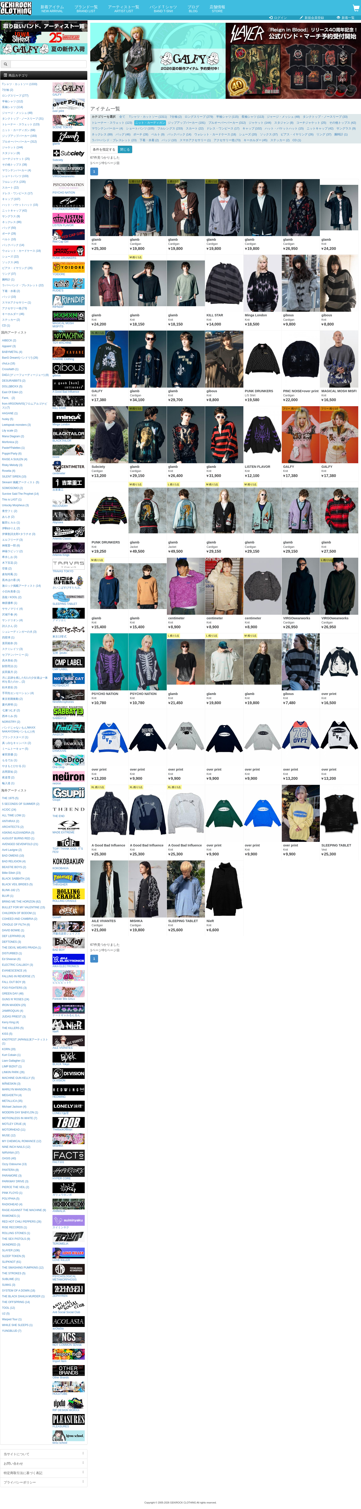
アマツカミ (68, 615)
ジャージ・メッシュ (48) (283, 116)
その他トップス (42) (342, 122)
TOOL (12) (8, 1307)
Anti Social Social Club (68, 1307)
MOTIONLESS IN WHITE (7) (19, 1118)
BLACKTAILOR (68, 435)
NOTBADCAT (68, 680)
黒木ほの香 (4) (11, 580)
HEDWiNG (68, 1091)
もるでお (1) (9, 760)
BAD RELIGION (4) (14, 861)
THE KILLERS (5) (13, 1028)
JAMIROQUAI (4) (12, 1010)
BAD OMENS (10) (13, 855)
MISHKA (68, 1140)
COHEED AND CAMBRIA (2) (19, 918)
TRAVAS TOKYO (68, 566)
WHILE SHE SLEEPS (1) (17, 1325)
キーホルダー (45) (256, 140)
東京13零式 (68, 631)
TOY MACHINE (68, 337)
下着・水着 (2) (149, 140)
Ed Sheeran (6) (11, 959)
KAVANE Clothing (68, 354)
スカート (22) (195, 128)
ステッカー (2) (280, 140)
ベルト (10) (9, 239)
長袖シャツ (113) (253, 116)
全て (122, 116)
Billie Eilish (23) (11, 873)
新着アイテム (52, 9)
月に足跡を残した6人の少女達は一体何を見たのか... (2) (25, 679)
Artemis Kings (68, 550)
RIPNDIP (68, 301)
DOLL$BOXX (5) (12, 386)
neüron (68, 778)
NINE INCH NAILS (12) (16, 1147)
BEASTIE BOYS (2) (14, 867)
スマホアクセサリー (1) (195, 140)
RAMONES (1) (11, 1215)
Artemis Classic (68, 533)
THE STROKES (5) (14, 1273)
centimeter (68, 468)
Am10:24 (68, 729)
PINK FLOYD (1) (12, 1193)
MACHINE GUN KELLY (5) (18, 1078)
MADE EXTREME (68, 827)
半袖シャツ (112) (12, 101)
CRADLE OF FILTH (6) (16, 924)
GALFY (68, 89)
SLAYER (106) (11, 1250)
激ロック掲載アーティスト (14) (21, 585)
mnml (68, 452)
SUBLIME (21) (11, 1279)
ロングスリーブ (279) (199, 116)
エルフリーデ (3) (12, 539)
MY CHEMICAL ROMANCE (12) (21, 1141)
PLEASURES (68, 1421)
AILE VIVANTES (68, 1042)
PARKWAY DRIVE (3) (15, 1181)
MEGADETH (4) (12, 1095)
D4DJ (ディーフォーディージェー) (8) (25, 375)
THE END (68, 811)
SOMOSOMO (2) (12, 488)
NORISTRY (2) (11, 721)
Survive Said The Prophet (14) (20, 493)
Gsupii (68, 794)
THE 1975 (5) (10, 798)
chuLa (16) (8, 363)
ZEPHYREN (68, 1290)
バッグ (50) (9, 227)
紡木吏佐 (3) (9, 687)
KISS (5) (7, 1033)
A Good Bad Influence (68, 386)
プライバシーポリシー (44, 1482)
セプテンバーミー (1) (15, 654)
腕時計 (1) (341, 134)
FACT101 (68, 1157)
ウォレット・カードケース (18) (215, 134)
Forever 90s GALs (68, 993)
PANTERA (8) (10, 1170)
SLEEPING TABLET (68, 599)
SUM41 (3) (8, 1284)
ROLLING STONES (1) (16, 1233)
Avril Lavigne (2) (12, 850)
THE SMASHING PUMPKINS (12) (23, 1267)
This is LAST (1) (12, 499)
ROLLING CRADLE (68, 896)
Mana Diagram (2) (13, 436)
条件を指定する (104, 149)
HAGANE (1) (10, 413)
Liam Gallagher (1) (13, 1060)
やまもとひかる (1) (14, 766)
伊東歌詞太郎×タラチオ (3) (18, 534)
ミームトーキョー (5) (15, 748)
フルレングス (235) (14, 181)
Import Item (68, 1356)
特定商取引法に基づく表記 (44, 1473)
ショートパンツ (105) (140, 128)
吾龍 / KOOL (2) (11, 597)
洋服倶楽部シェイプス (68, 928)
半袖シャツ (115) (227, 116)
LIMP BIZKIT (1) (12, 1066)
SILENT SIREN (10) (14, 476)
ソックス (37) (269, 134)
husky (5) (7, 419)
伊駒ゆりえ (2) (11, 528)
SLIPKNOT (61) (11, 1261)
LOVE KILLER (68, 1255)
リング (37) (323, 134)
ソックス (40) (10, 262)
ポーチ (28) (140, 134)
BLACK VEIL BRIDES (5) (17, 884)
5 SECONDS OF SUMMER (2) (21, 804)
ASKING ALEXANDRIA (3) (18, 832)
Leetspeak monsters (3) (16, 424)
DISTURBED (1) (12, 953)
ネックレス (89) (102, 134)
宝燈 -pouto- (68, 647)
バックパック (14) (179, 134)
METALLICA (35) (12, 1101)
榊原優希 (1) (9, 603)
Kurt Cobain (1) (11, 1055)
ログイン (278, 18)
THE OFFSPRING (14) (16, 1302)
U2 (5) (6, 1313)
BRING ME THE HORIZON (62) (21, 901)
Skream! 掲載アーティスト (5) (20, 482)
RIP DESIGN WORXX (68, 1405)
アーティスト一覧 (123, 9)
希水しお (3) (9, 557)
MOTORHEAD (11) (14, 1129)
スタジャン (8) (284, 122)
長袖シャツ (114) (12, 107)
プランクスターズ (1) (15, 737)
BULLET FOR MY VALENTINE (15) (23, 907)
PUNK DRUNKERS (68, 253)
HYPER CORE (68, 1173)
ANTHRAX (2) (10, 821)
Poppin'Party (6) (12, 453)
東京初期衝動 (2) (12, 698)
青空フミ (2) (9, 511)
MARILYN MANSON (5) (16, 1089)
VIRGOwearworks (68, 171)
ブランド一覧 (86, 9)
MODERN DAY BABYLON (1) (20, 1112)
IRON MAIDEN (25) (14, 1005)
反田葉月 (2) (9, 672)
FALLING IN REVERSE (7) (18, 976)
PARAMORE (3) (12, 1175)
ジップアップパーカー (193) (19, 135)
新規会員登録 (312, 18)
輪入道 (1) (8, 783)
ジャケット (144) (260, 122)
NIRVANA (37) (11, 1152)
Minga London (68, 419)
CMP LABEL (68, 664)
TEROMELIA (68, 1238)
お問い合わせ (44, 1463)
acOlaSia (68, 1323)
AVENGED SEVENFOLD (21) (20, 844)
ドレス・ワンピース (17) (223, 128)
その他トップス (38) (14, 164)
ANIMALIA (68, 1206)
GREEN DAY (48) (12, 993)
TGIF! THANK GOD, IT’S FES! (68, 845)
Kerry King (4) (10, 1022)
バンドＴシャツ (163, 9)
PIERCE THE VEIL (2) (15, 1187)
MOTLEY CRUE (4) (14, 1124)
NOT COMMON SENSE (68, 1339)
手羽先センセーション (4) (18, 693)
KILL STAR (68, 403)
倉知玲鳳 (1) (9, 574)
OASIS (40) (9, 1158)
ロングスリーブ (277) (15, 95)
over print (68, 106)
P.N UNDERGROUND (68, 204)
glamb (68, 138)
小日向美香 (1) (11, 591)
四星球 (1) (8, 637)
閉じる (125, 149)
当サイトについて (44, 1454)
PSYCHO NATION (68, 187)
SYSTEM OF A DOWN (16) (18, 1290)
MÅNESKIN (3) (11, 1083)
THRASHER (68, 879)
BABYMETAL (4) (12, 352)
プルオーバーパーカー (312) (227, 122)
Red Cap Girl (68, 236)
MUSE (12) (9, 1135)
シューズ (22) (10, 256)
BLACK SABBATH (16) (16, 878)
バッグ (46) (123, 134)
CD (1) (297, 140)
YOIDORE (68, 269)
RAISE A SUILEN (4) (14, 459)
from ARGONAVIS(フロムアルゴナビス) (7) (24, 405)
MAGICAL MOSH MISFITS (68, 319)
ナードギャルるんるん (68, 1010)
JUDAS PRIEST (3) (14, 1016)
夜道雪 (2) (8, 777)
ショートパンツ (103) (15, 176)
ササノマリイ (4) (12, 608)
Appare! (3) (9, 346)
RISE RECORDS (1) (14, 1227)
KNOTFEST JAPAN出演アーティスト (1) (25, 1041)
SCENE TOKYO (68, 122)
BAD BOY (68, 944)
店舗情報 (217, 9)
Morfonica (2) (10, 442)
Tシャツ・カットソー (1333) (19, 84)
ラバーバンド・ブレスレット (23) (114, 140)
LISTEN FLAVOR (68, 220)
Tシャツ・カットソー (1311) (148, 116)
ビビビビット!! (68, 977)
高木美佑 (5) (9, 660)
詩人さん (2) (9, 626)
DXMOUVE (68, 745)
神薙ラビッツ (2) (12, 551)
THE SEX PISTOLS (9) (16, 1238)
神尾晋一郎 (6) (11, 545)
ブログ (193, 9)
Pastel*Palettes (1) (13, 447)
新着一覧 (346, 18)
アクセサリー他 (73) (227, 140)
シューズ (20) (248, 134)
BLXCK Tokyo (68, 1059)
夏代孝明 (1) (9, 704)
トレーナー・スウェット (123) (112, 122)
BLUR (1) (8, 895)
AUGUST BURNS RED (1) (18, 838)
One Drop (68, 762)
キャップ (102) (252, 128)
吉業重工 (68, 484)
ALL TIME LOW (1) (13, 815)
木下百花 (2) (9, 562)
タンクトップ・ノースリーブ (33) (325, 116)
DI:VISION (68, 1075)
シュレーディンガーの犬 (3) (19, 631)
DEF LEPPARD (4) (13, 936)
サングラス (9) (346, 128)
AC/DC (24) (9, 809)
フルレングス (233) (170, 128)
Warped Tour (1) (12, 1319)
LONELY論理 (68, 1108)
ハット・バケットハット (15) (284, 128)
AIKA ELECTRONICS (68, 961)
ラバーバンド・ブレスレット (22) (23, 285)
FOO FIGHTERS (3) (14, 987)
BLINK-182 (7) (11, 890)
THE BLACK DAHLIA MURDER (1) (23, 1296)
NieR (68, 1026)
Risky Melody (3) (12, 465)
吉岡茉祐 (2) (9, 771)
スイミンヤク (68, 1222)
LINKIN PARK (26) (13, 1072)
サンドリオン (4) (12, 620)
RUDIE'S (68, 285)
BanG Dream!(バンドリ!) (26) (20, 357)
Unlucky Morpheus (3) (15, 505)
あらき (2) (8, 516)
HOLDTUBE (68, 1388)
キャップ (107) (11, 199)
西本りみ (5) (9, 716)
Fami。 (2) (8, 398)
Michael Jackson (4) (14, 1106)
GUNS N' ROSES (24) (15, 999)
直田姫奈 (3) (9, 643)
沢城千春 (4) (9, 614)
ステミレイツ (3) (12, 649)
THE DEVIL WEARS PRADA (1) (21, 947)
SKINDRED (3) (11, 1244)
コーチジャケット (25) (311, 122)
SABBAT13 (68, 713)
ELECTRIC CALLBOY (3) (17, 964)
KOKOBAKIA (68, 863)
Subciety (68, 155)
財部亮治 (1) (9, 666)
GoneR (68, 912)
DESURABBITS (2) (14, 380)
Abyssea (68, 517)
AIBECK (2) (9, 340)
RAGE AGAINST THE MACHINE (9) (24, 1210)
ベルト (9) (158, 134)
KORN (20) (9, 1049)
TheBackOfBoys (68, 1124)
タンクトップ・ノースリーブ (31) (23, 118)
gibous (68, 370)
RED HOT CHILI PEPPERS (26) (21, 1221)
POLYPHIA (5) (11, 1198)
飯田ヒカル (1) (11, 522)
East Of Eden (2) (12, 392)
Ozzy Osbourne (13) (14, 1164)
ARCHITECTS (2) (13, 827)
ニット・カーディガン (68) (18, 130)
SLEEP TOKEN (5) (13, 1256)
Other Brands (68, 1372)
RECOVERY (68, 501)
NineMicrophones (68, 696)
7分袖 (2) (176, 116)
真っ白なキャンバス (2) (16, 743)
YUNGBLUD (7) (11, 1330)
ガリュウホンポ (68, 1189)
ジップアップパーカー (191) (186, 122)
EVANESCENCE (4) (14, 970)
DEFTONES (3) (11, 941)
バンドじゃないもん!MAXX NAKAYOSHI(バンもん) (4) (18, 729)
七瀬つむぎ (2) (11, 710)
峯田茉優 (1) (9, 754)
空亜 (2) (7, 568)
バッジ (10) (169, 140)
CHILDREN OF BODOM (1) (19, 913)
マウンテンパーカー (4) (107, 128)
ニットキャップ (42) (320, 128)
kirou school (68, 1437)
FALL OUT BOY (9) (14, 982)
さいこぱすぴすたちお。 (68, 582)
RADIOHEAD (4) (12, 1204)
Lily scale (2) (9, 430)
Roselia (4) (8, 470)
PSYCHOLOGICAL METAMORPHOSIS (68, 1272)
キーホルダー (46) (13, 314)
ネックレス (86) (11, 222)
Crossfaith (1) (10, 369)
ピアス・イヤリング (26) (297, 134)
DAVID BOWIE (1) (13, 930)
